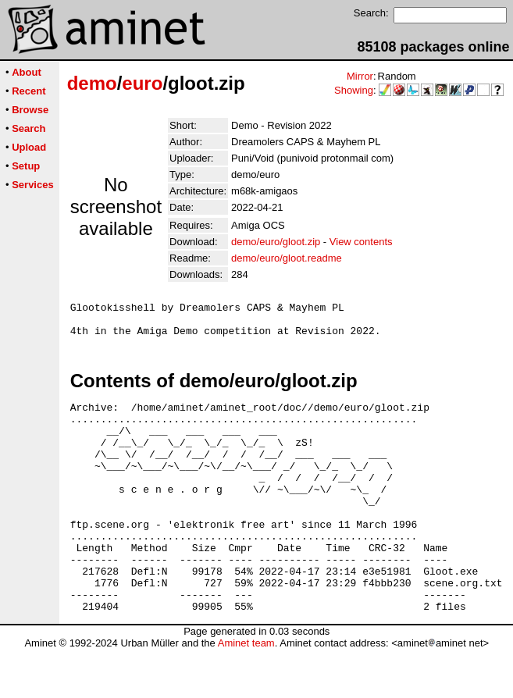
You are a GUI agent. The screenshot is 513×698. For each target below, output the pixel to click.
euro (142, 83)
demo (92, 83)
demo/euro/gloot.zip (275, 242)
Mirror (360, 76)
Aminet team (246, 692)
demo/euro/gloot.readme (286, 258)
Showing (353, 90)
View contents (361, 242)
